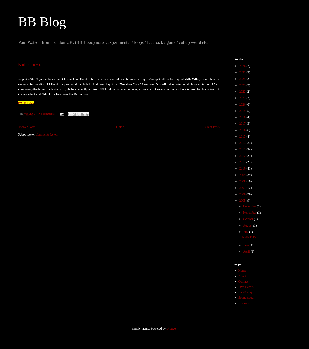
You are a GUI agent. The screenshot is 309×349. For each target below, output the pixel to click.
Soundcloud (246, 297)
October (248, 219)
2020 (243, 104)
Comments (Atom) (47, 134)
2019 (243, 111)
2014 (243, 143)
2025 (243, 72)
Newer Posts (27, 127)
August (248, 225)
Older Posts (212, 127)
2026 (243, 66)
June (246, 245)
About (242, 276)
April (246, 251)
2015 (243, 136)
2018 (243, 117)
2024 (243, 78)
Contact (243, 281)
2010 (243, 168)
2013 (243, 149)
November (250, 212)
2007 (243, 187)
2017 (243, 123)
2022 (243, 91)
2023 (243, 85)
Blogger (171, 328)
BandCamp (245, 292)
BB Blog (42, 21)
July (246, 232)
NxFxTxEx (29, 65)
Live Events (246, 287)
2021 (243, 98)
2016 (243, 130)
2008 (243, 181)
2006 (243, 194)
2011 (242, 162)
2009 (243, 175)
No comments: (47, 113)
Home (120, 127)
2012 (243, 156)
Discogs (243, 303)
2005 (243, 200)
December (250, 206)
